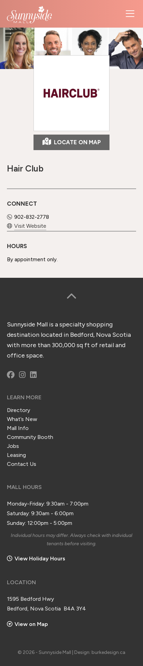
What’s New (22, 418)
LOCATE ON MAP (71, 141)
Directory (18, 409)
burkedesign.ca (108, 651)
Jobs (13, 445)
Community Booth (30, 436)
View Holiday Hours (40, 557)
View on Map (27, 623)
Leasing (16, 454)
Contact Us (21, 463)
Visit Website (26, 225)
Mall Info (18, 427)
